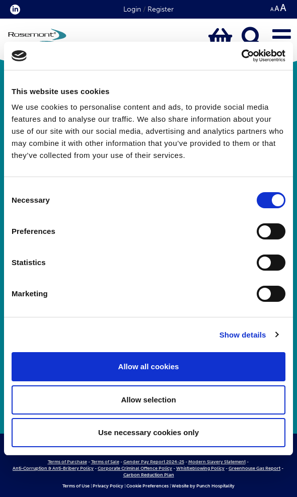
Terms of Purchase (67, 461)
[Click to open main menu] (281, 38)
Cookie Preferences (147, 485)
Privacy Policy (108, 485)
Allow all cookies (148, 366)
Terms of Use (76, 485)
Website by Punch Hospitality (203, 485)
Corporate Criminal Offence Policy (135, 468)
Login (132, 9)
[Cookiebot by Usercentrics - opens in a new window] (241, 55)
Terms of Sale (105, 461)
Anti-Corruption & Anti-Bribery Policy (53, 468)
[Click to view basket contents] (220, 38)
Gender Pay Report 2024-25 (153, 461)
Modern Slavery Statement (217, 461)
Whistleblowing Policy (200, 468)
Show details (242, 334)
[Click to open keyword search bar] (252, 38)
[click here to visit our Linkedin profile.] (13, 9)
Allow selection (148, 399)
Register (160, 9)
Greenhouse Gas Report (254, 468)
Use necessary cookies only (148, 432)
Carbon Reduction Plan (148, 474)
